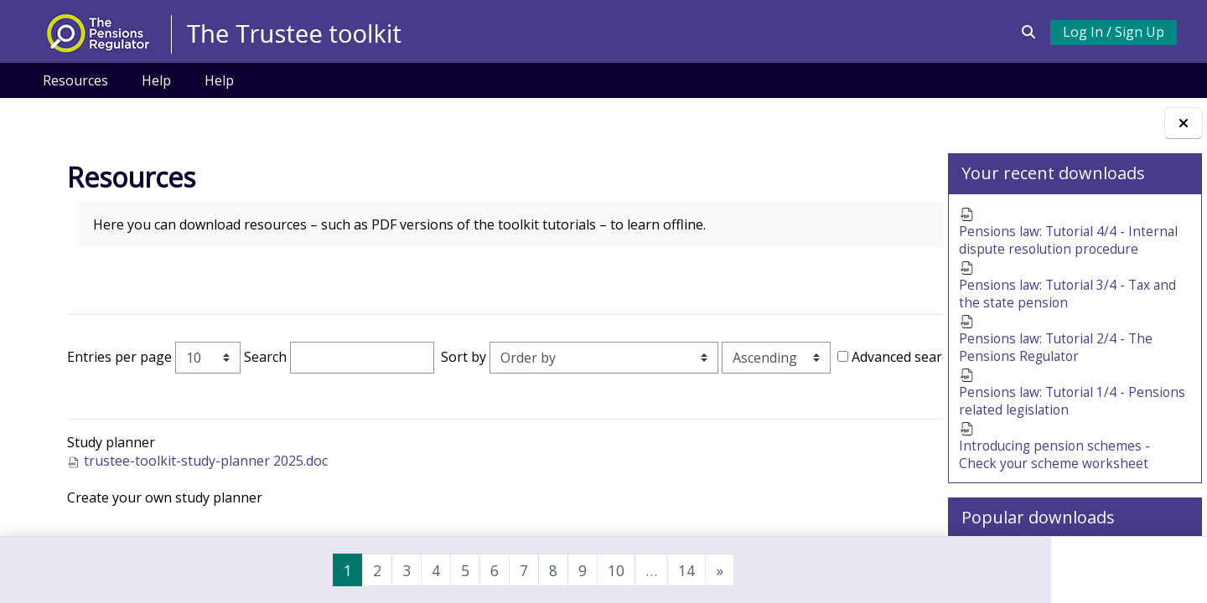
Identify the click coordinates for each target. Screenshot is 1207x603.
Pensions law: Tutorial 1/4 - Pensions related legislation (1046, 409)
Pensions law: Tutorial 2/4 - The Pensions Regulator (1058, 354)
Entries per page (113, 357)
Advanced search (131, 383)
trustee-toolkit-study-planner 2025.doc (200, 486)
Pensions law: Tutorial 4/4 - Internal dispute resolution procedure (1071, 242)
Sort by (457, 357)
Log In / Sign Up (1112, 32)
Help (156, 80)
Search (259, 357)
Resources (75, 80)
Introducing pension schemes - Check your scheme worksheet (1056, 465)
